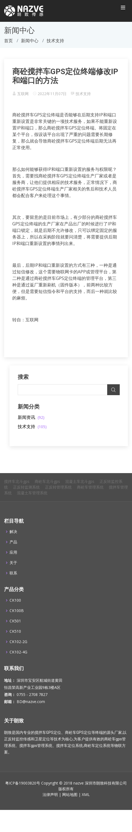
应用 (13, 559)
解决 (13, 539)
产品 (13, 549)
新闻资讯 (31, 417)
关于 (13, 570)
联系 (13, 580)
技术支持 (83, 93)
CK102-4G (18, 659)
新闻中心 (29, 41)
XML (86, 801)
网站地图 (69, 801)
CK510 (15, 638)
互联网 (23, 93)
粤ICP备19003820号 (22, 789)
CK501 (15, 628)
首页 (8, 41)
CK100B (17, 617)
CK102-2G (18, 649)
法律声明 (50, 801)
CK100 (15, 607)
